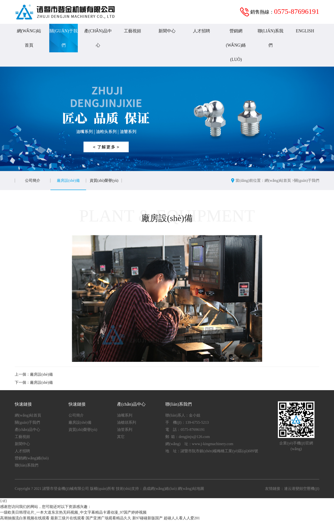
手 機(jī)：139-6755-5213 (187, 422)
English (305, 31)
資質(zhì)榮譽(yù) (104, 180)
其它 (121, 437)
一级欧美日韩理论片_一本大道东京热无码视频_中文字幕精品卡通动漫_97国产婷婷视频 (73, 512)
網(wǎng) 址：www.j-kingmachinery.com (199, 444)
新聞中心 (167, 31)
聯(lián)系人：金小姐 (182, 415)
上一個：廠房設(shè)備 (34, 374)
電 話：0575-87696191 (185, 430)
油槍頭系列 (126, 422)
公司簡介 (32, 180)
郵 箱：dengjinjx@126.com (187, 437)
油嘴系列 (124, 415)
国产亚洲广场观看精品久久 (108, 518)
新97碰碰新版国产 (147, 518)
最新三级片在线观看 (67, 518)
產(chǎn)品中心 (98, 38)
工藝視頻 (132, 31)
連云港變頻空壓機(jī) (301, 489)
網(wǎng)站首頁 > (279, 180)
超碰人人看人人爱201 (182, 518)
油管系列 (124, 430)
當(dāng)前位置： (250, 180)
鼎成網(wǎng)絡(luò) (160, 489)
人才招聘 (201, 31)
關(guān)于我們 (63, 38)
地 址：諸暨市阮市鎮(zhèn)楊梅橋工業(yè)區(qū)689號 (211, 451)
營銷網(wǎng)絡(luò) (236, 45)
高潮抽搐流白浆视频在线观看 (24, 518)
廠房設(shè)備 (68, 180)
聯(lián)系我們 (271, 38)
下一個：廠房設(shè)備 (34, 382)
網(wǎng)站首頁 (29, 38)
